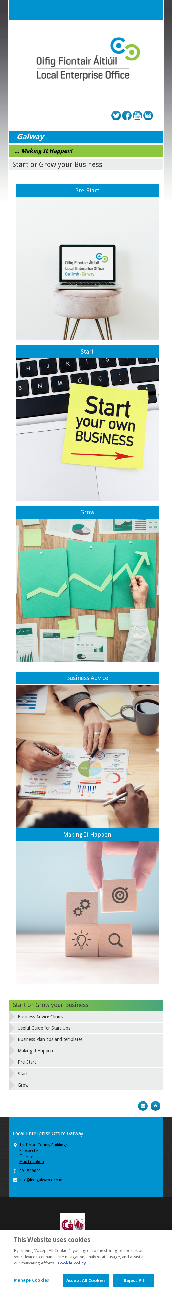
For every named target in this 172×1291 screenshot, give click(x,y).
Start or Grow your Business (50, 1004)
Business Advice (87, 677)
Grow (87, 512)
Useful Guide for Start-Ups (44, 1028)
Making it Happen (35, 1050)
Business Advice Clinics (40, 1016)
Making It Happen (87, 834)
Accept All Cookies (86, 1282)
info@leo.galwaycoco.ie (40, 1180)
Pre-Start (87, 190)
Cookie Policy (72, 1264)
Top (155, 1106)
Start (87, 351)
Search (140, 10)
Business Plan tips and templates (50, 1039)
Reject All (134, 1282)
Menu (153, 10)
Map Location (31, 1161)
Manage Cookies (31, 1281)
